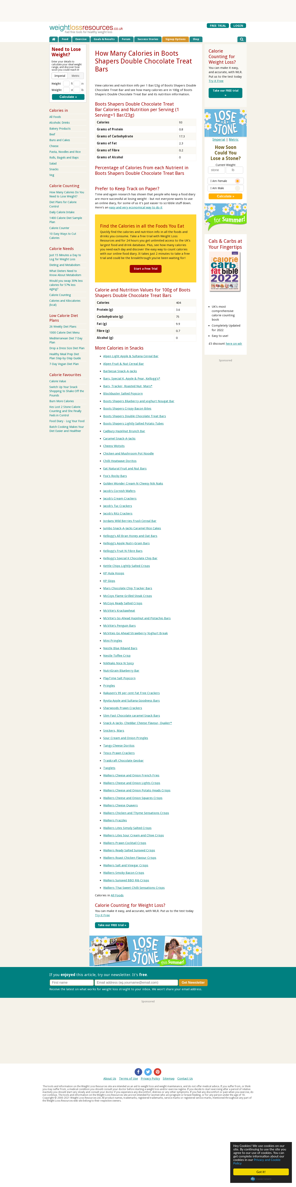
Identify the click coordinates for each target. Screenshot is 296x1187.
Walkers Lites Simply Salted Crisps (127, 828)
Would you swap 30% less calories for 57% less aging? (66, 285)
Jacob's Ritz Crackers (117, 513)
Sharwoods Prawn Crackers (122, 708)
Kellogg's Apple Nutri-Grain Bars (126, 543)
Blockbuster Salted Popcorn (123, 393)
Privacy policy (212, 989)
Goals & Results (104, 39)
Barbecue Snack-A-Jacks (120, 371)
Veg (51, 175)
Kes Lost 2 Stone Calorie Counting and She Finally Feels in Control (65, 411)
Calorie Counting (60, 295)
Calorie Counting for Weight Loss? (130, 905)
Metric (233, 140)
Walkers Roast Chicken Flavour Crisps (129, 858)
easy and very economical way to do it (135, 207)
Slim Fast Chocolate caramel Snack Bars (131, 715)
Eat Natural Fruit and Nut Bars (125, 468)
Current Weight (225, 165)
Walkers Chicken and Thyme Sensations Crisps (136, 813)
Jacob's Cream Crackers (119, 498)
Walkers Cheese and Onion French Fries (131, 775)
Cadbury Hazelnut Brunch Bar (124, 431)
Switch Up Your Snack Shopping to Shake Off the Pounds (66, 391)
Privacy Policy (150, 1078)
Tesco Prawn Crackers (119, 753)
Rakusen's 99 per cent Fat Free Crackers (131, 693)
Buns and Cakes (59, 140)
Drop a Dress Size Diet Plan (66, 348)
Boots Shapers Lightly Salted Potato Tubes (133, 423)
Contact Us (185, 1078)
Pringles (109, 685)
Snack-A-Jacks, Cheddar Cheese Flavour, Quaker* (137, 723)
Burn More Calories (61, 401)
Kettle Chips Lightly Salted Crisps (126, 566)
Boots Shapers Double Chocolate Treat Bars (134, 416)
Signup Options (175, 39)
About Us (109, 1078)
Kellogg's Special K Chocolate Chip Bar (130, 558)
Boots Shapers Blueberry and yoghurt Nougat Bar (138, 401)
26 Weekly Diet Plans (62, 326)
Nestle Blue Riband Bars (120, 648)
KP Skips (109, 581)
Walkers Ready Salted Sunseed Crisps (129, 850)
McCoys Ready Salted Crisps (122, 603)
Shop (196, 39)
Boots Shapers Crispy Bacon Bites (127, 408)
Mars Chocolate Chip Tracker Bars (127, 588)
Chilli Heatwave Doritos (119, 461)
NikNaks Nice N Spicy (118, 663)
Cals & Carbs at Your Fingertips (225, 244)
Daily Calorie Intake (61, 212)
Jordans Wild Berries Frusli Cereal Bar (129, 521)
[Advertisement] (148, 10)
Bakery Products (60, 128)
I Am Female (225, 181)
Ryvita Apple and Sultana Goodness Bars (131, 700)
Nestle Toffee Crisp (117, 655)
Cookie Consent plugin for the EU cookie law (261, 1179)
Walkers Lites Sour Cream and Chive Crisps (133, 835)
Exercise (81, 39)
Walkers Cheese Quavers (120, 805)
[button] (60, 76)
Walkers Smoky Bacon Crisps (123, 873)
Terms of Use (128, 1078)
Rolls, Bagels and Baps (64, 157)
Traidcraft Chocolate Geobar (123, 760)
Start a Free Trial (145, 268)
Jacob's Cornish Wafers (119, 491)
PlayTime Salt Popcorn (119, 678)
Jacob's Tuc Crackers (117, 506)
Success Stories (148, 39)
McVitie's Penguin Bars (119, 625)
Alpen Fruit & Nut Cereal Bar (123, 363)
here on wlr (234, 343)
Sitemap (169, 1078)
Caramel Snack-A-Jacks (119, 438)
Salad (53, 163)
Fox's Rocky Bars (115, 476)
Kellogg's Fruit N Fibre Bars (122, 551)
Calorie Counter (59, 228)
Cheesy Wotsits (114, 446)
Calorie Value (57, 381)
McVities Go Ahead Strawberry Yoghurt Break (135, 633)
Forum (126, 39)
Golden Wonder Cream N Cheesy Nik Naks (133, 483)
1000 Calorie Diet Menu (64, 332)
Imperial (219, 140)
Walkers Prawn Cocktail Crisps (124, 843)
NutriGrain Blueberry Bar (121, 670)
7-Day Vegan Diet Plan (64, 364)
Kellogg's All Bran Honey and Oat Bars (130, 536)
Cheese (53, 146)
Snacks (53, 169)
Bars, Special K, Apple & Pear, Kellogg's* (131, 378)
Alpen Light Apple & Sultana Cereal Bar (130, 356)
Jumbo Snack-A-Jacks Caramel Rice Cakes (132, 528)
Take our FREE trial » (112, 925)
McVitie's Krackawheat (119, 610)
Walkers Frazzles (115, 820)
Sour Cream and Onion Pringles (125, 738)
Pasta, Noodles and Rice (65, 151)
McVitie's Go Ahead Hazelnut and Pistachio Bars (137, 618)
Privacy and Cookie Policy (257, 1161)
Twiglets (109, 768)
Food (65, 39)
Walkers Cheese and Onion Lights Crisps (131, 783)
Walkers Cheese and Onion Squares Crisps (132, 798)
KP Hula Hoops (113, 573)
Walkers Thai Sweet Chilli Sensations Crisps (134, 888)
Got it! (261, 1172)
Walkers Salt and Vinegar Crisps (125, 865)
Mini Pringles (112, 640)
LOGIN (238, 25)
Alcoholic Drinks (59, 122)
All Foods (117, 895)
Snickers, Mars (113, 730)
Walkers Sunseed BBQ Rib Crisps (126, 880)
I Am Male (225, 188)
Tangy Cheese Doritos (118, 745)
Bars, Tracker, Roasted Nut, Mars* (127, 386)
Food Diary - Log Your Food (66, 421)
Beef (52, 134)
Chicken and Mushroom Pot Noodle (128, 453)
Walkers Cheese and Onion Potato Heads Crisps (136, 790)
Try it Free (102, 915)
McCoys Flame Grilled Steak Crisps (127, 596)
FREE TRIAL (218, 25)
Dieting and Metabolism (64, 265)
